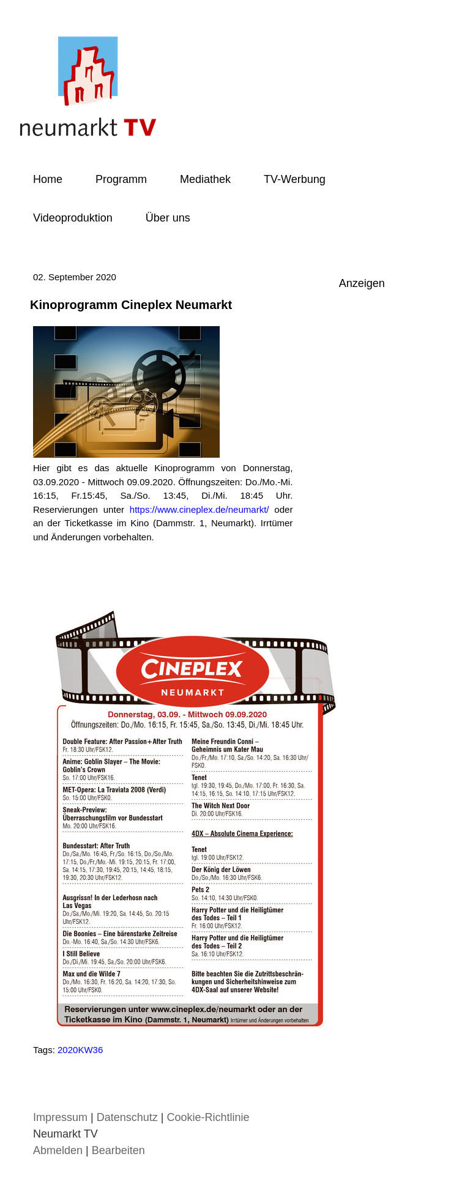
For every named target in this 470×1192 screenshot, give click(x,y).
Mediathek (205, 179)
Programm (121, 179)
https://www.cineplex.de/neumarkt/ (199, 509)
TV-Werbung (295, 179)
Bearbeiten (118, 1150)
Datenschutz (127, 1117)
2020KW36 (80, 1050)
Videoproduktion (73, 218)
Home (47, 179)
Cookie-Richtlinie (207, 1117)
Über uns (168, 218)
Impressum (60, 1117)
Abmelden (59, 1150)
